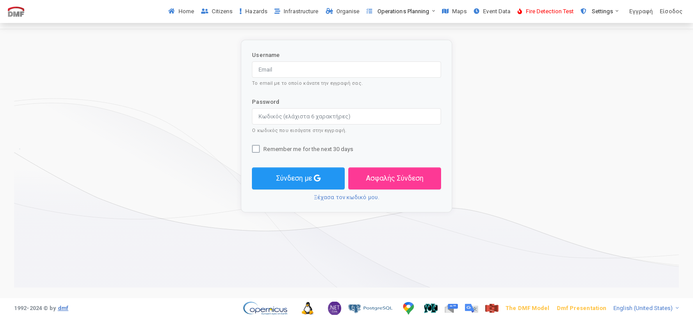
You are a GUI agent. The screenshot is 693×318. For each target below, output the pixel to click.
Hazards (253, 11)
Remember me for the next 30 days (308, 149)
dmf (63, 308)
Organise (343, 11)
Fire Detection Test (546, 11)
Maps (454, 11)
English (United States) (643, 308)
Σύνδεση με (298, 178)
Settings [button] (597, 11)
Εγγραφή (641, 11)
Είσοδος (671, 11)
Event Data (492, 11)
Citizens (216, 11)
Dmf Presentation (582, 308)
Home (181, 11)
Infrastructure (296, 11)
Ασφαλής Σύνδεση (394, 178)
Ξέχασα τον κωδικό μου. (346, 197)
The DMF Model (527, 308)
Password (265, 101)
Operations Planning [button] (398, 11)
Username (266, 55)
